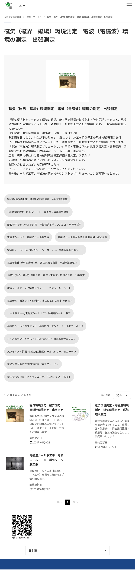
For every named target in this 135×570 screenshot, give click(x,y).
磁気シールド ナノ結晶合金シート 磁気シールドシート (39, 288)
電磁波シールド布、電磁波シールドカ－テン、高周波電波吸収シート (45, 250)
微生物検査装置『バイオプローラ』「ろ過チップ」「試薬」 (39, 376)
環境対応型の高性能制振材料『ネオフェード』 (33, 364)
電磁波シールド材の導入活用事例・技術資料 (82, 237)
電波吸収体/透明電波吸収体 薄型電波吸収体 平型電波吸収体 (42, 262)
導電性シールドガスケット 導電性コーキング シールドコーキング (45, 326)
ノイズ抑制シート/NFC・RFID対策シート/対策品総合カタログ (41, 338)
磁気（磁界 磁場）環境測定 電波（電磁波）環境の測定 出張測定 (47, 275)
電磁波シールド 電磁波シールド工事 (28, 237)
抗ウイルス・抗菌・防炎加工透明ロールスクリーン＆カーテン (41, 351)
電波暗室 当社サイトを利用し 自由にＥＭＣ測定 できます (39, 300)
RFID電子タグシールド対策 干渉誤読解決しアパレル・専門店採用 (44, 224)
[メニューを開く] (129, 5)
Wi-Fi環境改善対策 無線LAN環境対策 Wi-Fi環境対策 (37, 199)
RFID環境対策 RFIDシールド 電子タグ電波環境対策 (39, 211)
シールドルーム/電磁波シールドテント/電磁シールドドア (39, 313)
